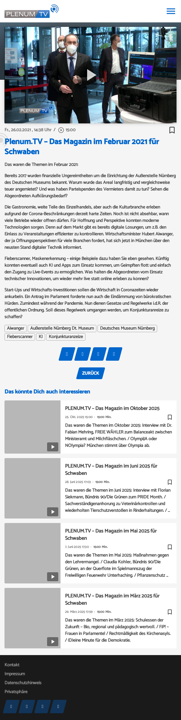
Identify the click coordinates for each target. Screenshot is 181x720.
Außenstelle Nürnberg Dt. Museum (62, 328)
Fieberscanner (20, 337)
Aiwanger (15, 328)
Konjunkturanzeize (66, 337)
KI (41, 337)
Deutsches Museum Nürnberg (127, 328)
